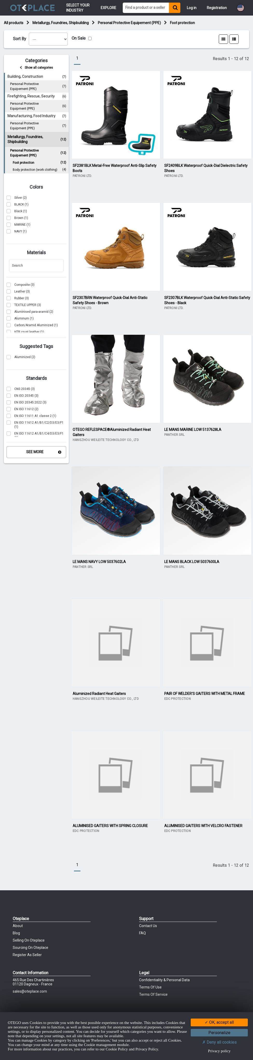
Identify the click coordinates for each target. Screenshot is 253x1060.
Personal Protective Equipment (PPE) (38, 106)
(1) (17, 204)
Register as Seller (27, 955)
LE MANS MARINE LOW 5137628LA (192, 430)
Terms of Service (153, 994)
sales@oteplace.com (30, 991)
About (18, 926)
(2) (16, 198)
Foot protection (182, 23)
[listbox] (48, 39)
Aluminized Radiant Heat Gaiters (99, 694)
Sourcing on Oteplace (30, 947)
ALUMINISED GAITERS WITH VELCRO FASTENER (203, 826)
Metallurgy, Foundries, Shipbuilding (60, 23)
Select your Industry (78, 7)
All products (13, 23)
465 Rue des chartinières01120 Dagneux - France (33, 982)
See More (35, 452)
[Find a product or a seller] (146, 8)
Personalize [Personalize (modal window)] (219, 1032)
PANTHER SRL (174, 435)
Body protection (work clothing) (39, 170)
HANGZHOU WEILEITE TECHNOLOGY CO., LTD (106, 440)
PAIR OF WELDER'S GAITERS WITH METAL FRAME (204, 694)
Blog (16, 933)
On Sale (79, 38)
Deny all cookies (219, 1042)
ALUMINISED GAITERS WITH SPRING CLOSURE (110, 826)
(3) (20, 285)
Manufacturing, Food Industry (37, 115)
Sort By (19, 38)
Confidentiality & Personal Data (164, 980)
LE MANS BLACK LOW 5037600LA (191, 562)
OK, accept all (219, 1022)
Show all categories (39, 67)
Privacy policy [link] (219, 1051)
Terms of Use (150, 987)
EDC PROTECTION (177, 699)
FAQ (142, 933)
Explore (108, 8)
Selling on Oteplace (29, 940)
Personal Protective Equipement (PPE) (129, 23)
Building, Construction (37, 76)
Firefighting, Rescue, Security (37, 96)
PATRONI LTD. (82, 176)
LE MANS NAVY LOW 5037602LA (99, 562)
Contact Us (148, 926)
